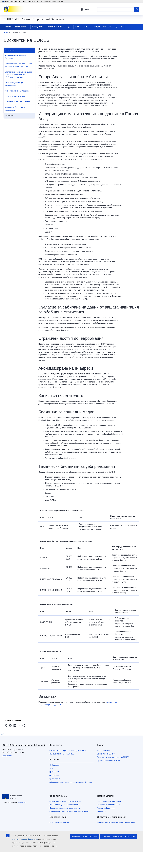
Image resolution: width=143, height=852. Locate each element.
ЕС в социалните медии (59, 822)
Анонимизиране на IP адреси (17, 91)
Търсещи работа (20, 27)
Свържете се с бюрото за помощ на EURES (67, 750)
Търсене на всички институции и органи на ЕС (116, 822)
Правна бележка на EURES (108, 761)
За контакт (9, 115)
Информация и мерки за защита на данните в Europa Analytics (18, 65)
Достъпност (7, 756)
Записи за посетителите (15, 96)
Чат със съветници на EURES (61, 754)
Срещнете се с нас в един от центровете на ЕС (69, 811)
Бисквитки (101, 811)
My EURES (119, 27)
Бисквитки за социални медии (17, 102)
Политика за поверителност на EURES (113, 757)
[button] (6, 725)
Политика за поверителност (108, 805)
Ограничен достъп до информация (14, 84)
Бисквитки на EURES (106, 754)
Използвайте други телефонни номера (65, 805)
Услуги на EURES (82, 27)
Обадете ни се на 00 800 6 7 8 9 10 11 (65, 801)
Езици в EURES (103, 750)
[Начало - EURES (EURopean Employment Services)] (15, 9)
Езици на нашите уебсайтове (109, 801)
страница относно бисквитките (25, 839)
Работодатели (37, 27)
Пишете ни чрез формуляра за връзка (65, 808)
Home (6, 33)
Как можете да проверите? (51, 1)
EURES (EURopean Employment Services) (23, 745)
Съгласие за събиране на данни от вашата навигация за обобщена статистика (18, 74)
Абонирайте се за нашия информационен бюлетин (70, 782)
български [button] (87, 9)
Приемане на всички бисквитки (84, 836)
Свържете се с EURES (103, 27)
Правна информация (105, 808)
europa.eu (22, 802)
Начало (8, 27)
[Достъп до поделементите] (28, 27)
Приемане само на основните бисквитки (118, 836)
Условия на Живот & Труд (58, 27)
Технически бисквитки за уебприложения (15, 108)
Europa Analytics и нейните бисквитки (16, 57)
